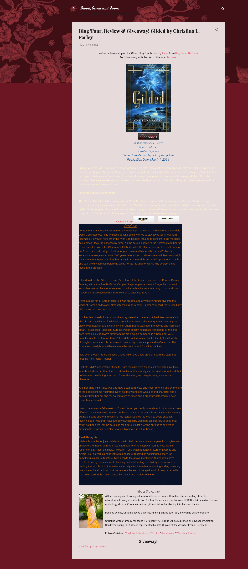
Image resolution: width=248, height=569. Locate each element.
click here (171, 57)
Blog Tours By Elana (186, 53)
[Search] (223, 9)
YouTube (130, 533)
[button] (216, 30)
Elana (165, 53)
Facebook (143, 533)
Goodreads (168, 533)
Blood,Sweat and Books (99, 8)
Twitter (192, 533)
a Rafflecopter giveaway (92, 546)
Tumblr (155, 533)
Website (180, 533)
